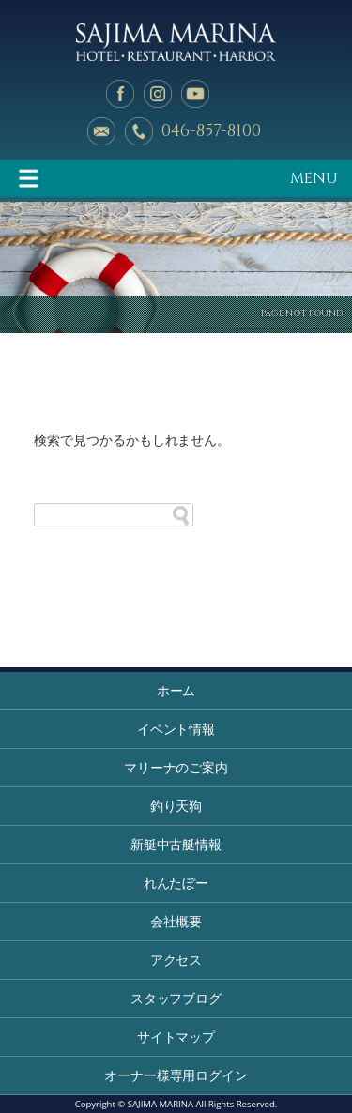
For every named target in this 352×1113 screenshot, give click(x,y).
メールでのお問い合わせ (101, 131)
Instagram (157, 94)
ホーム (176, 690)
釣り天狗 (176, 806)
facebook (120, 94)
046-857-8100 (211, 131)
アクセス (176, 959)
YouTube (195, 94)
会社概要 (176, 921)
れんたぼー (176, 883)
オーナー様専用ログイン (176, 1075)
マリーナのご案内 (176, 767)
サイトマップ (176, 1036)
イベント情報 (176, 729)
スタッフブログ (176, 998)
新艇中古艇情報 (176, 844)
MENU (314, 178)
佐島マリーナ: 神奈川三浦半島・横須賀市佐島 (176, 42)
